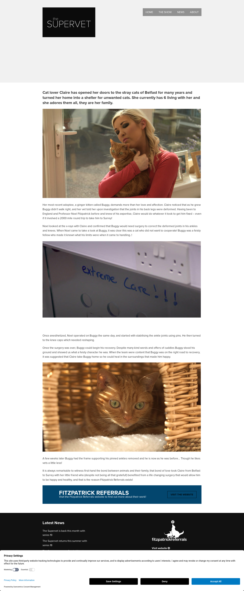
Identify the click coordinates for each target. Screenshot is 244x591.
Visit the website (182, 494)
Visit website (161, 548)
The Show (165, 12)
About (194, 12)
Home (149, 12)
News (180, 12)
